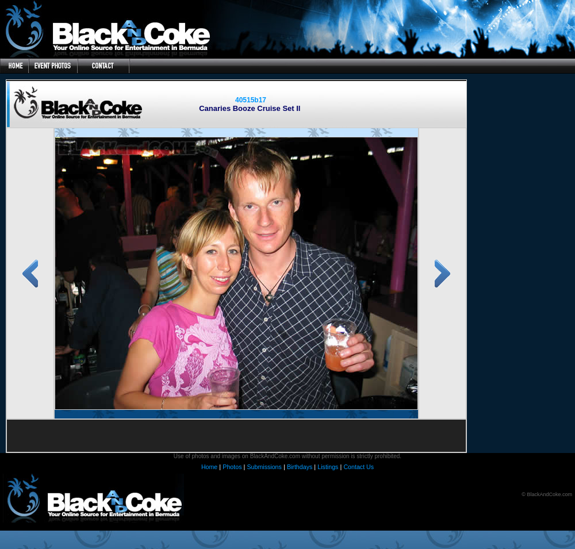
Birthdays (299, 466)
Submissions (264, 466)
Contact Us (358, 466)
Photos (232, 466)
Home (209, 466)
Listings (327, 466)
